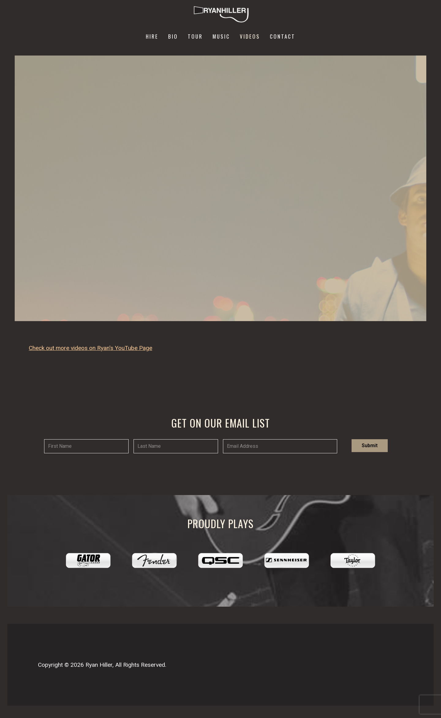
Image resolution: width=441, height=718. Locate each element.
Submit (370, 445)
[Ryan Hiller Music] (220, 15)
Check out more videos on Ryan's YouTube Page (90, 347)
